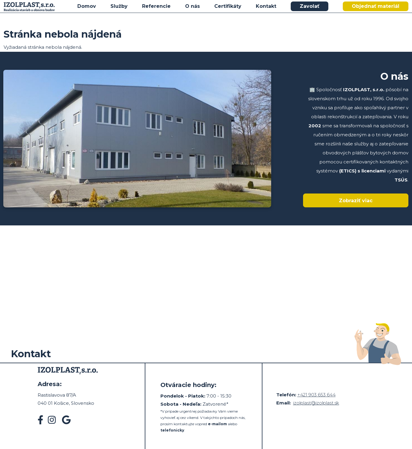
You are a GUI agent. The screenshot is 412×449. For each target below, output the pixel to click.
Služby (119, 6)
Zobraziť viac (356, 200)
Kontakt (266, 6)
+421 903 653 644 (316, 395)
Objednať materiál (375, 6)
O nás (192, 6)
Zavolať (309, 6)
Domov (86, 6)
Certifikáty (227, 6)
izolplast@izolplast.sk (316, 403)
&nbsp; (206, 266)
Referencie (156, 6)
